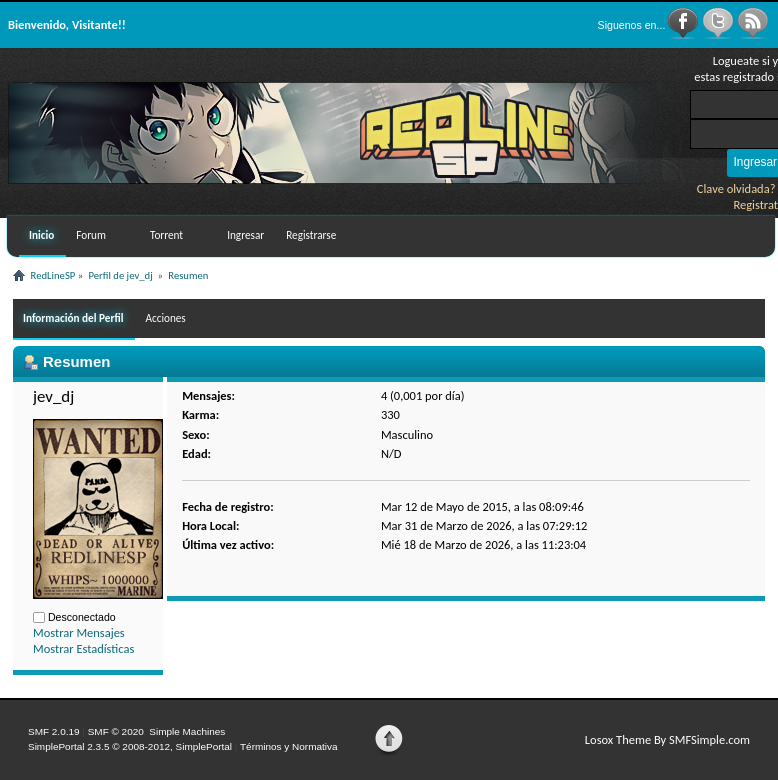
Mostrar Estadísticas (83, 648)
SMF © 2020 (116, 731)
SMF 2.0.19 (54, 731)
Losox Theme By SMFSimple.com (667, 739)
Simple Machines (187, 731)
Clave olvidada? (736, 188)
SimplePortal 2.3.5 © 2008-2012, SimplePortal (130, 746)
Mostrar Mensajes (79, 632)
